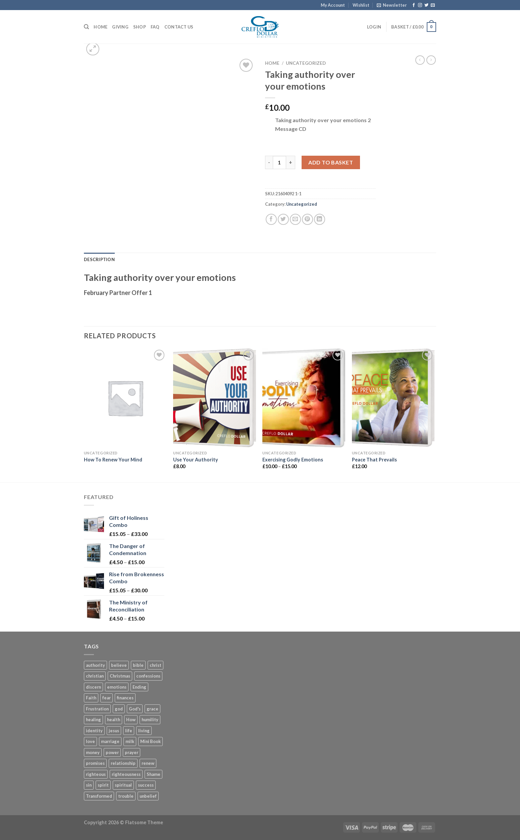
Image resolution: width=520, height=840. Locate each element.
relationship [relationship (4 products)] (123, 763)
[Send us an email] (433, 5)
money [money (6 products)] (93, 752)
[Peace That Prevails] (393, 397)
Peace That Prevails (374, 459)
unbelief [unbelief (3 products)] (148, 796)
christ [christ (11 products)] (155, 665)
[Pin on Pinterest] (307, 219)
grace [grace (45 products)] (152, 708)
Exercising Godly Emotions (292, 459)
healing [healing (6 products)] (93, 719)
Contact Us (179, 27)
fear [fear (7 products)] (106, 697)
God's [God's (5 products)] (135, 708)
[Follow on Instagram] (420, 5)
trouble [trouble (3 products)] (126, 796)
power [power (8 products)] (112, 752)
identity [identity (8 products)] (94, 730)
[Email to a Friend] (295, 219)
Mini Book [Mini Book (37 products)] (150, 741)
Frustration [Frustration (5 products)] (97, 708)
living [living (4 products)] (144, 730)
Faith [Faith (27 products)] (91, 697)
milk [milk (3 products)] (129, 741)
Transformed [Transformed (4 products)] (99, 796)
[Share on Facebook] (271, 219)
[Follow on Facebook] (414, 5)
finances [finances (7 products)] (125, 697)
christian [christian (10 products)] (95, 676)
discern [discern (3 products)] (93, 687)
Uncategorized (306, 63)
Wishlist (361, 5)
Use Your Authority (195, 459)
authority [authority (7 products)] (95, 665)
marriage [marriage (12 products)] (110, 741)
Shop (139, 27)
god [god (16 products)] (119, 708)
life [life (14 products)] (128, 730)
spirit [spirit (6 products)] (103, 785)
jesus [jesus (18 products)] (114, 730)
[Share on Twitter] (283, 219)
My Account (333, 5)
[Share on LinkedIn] (319, 219)
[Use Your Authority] (214, 397)
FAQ (155, 27)
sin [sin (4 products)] (89, 785)
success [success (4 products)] (146, 785)
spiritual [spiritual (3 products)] (123, 785)
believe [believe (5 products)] (119, 665)
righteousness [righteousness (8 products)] (126, 774)
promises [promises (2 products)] (95, 763)
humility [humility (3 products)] (150, 719)
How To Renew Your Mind (113, 459)
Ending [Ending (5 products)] (139, 687)
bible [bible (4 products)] (138, 665)
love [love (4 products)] (90, 741)
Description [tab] (99, 259)
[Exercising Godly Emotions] (303, 397)
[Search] (86, 26)
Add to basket (330, 162)
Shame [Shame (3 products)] (153, 774)
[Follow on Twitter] (426, 5)
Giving (120, 27)
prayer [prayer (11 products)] (131, 752)
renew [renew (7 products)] (148, 763)
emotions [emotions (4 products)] (116, 687)
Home (100, 27)
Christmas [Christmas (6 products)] (120, 676)
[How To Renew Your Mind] (125, 397)
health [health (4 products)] (113, 719)
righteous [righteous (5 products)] (96, 774)
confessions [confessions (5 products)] (148, 676)
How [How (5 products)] (131, 719)
